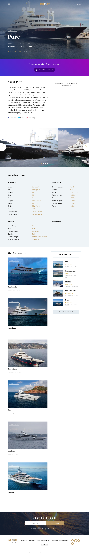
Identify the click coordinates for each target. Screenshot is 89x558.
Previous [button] (3, 147)
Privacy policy (63, 541)
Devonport (12, 46)
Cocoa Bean (12, 369)
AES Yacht (67, 295)
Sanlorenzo (68, 286)
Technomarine (70, 271)
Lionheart (11, 451)
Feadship (10, 495)
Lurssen (10, 290)
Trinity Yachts (11, 372)
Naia (9, 410)
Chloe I (68, 281)
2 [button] (43, 163)
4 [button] (47, 163)
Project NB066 (70, 291)
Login (79, 4)
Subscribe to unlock (45, 70)
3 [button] (45, 163)
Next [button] (86, 147)
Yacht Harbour (45, 5)
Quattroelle (12, 287)
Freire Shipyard (11, 413)
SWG (67, 262)
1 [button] (41, 163)
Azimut (67, 266)
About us (32, 541)
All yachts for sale (66, 311)
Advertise (24, 541)
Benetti (9, 454)
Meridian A (12, 328)
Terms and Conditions (43, 541)
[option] (29, 147)
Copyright (55, 541)
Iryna (67, 300)
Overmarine (68, 275)
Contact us (44, 544)
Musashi (11, 492)
